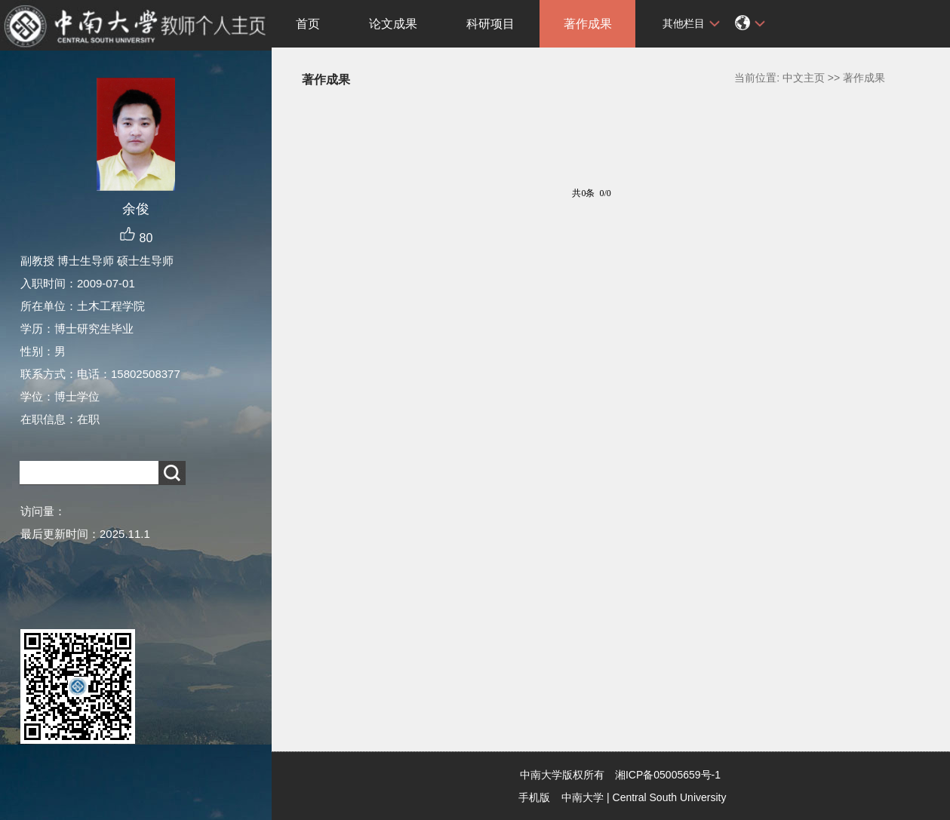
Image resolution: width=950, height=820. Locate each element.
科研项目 (490, 23)
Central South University (670, 797)
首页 (308, 23)
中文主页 (803, 78)
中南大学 (582, 797)
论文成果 (393, 23)
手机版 (534, 797)
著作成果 (588, 23)
